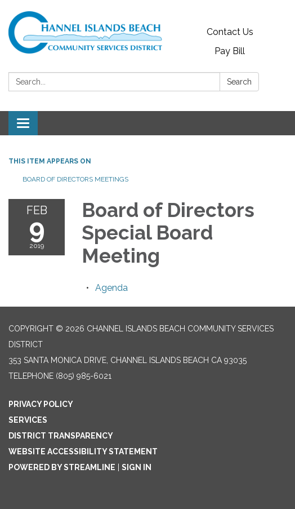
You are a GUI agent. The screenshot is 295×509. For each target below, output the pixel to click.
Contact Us (230, 31)
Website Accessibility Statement (83, 451)
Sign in (136, 467)
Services (27, 419)
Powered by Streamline (61, 467)
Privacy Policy (40, 404)
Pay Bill (229, 51)
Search (239, 81)
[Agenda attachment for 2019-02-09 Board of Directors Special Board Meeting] (111, 287)
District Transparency (60, 435)
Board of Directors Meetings (75, 179)
